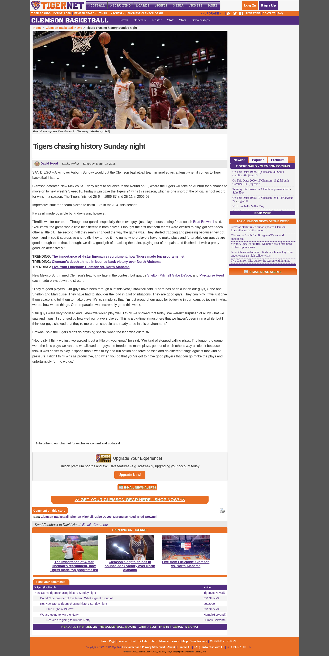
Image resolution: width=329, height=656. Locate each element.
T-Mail (103, 13)
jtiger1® (253, 175)
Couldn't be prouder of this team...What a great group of (76, 598)
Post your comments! (51, 582)
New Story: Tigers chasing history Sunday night (65, 592)
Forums (122, 641)
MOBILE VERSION (223, 641)
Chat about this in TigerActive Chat (168, 626)
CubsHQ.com (200, 652)
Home (37, 27)
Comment (100, 525)
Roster (157, 20)
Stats (182, 20)
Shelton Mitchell (159, 275)
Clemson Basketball (55, 516)
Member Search (85, 13)
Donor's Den (62, 13)
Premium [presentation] (278, 160)
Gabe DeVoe (181, 275)
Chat (132, 641)
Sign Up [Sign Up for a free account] (268, 5)
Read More (263, 213)
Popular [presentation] (258, 160)
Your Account (198, 641)
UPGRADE (211, 13)
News (124, 20)
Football (96, 5)
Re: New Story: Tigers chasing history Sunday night (73, 603)
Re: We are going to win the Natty (68, 620)
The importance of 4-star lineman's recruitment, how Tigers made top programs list (118, 256)
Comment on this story (49, 510)
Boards (142, 5)
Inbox (153, 641)
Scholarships (201, 20)
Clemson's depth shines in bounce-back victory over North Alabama (106, 261)
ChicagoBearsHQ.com (141, 652)
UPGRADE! (239, 647)
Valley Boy (257, 206)
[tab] (239, 160)
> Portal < (117, 13)
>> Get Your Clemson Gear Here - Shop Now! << (129, 499)
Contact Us (185, 647)
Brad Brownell (203, 222)
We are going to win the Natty (59, 614)
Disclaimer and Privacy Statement (143, 647)
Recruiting (120, 5)
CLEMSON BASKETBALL (69, 21)
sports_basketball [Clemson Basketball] (112, 20)
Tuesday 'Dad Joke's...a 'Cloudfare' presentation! (260, 189)
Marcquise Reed (212, 275)
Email (86, 525)
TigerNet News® (214, 592)
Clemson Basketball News (64, 27)
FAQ (280, 13)
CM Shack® (211, 598)
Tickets (195, 5)
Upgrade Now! (130, 475)
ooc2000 (209, 603)
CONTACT (269, 13)
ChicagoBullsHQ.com (160, 652)
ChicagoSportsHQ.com (181, 652)
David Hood (49, 163)
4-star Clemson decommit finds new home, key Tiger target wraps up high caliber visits (262, 254)
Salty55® (238, 192)
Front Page (108, 641)
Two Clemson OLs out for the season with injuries (260, 260)
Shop (184, 641)
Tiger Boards (41, 13)
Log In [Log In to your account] (250, 5)
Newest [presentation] (239, 160)
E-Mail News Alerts (140, 487)
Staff (170, 20)
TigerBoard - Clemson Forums (263, 166)
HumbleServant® (215, 614)
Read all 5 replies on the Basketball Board (98, 626)
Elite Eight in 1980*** (59, 609)
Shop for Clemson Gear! (145, 13)
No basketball (240, 206)
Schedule (140, 20)
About (171, 647)
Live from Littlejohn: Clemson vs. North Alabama (90, 267)
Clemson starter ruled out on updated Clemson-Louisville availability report (258, 228)
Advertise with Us (213, 647)
